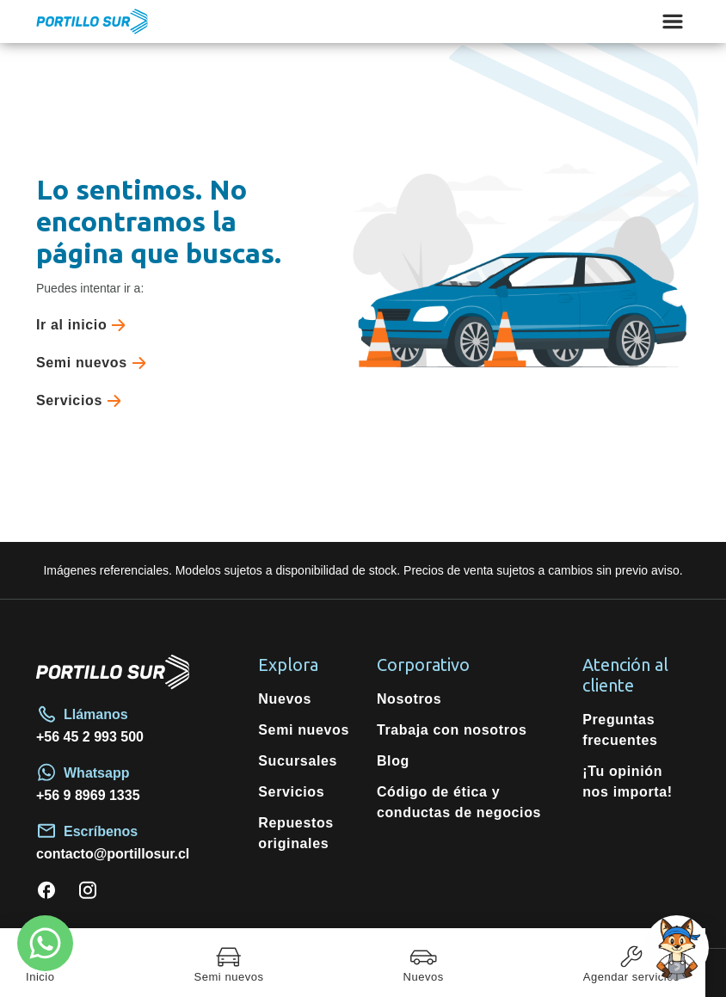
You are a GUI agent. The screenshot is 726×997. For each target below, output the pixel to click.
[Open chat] (676, 947)
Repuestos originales (296, 833)
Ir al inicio (84, 325)
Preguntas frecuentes (619, 730)
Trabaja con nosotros (452, 730)
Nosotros (409, 699)
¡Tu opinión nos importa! (627, 781)
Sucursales (297, 761)
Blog (393, 761)
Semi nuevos (94, 363)
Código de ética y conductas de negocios (459, 802)
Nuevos (284, 699)
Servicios (82, 401)
